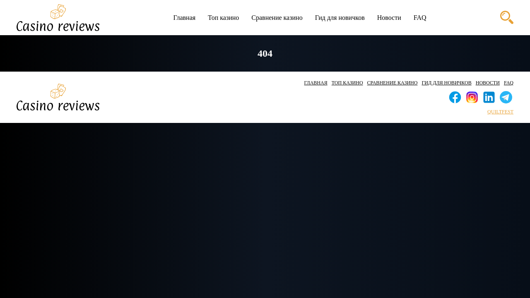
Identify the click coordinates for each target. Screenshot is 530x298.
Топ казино (223, 17)
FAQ (420, 17)
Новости (389, 17)
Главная (184, 17)
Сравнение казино (276, 17)
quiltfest (500, 112)
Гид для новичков (340, 17)
